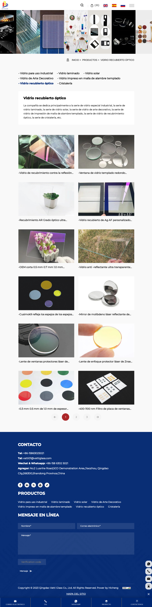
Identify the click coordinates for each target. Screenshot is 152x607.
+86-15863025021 (33, 453)
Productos (89, 60)
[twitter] (33, 485)
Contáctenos (137, 604)
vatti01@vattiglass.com (37, 458)
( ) (94, 5)
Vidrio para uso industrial (36, 73)
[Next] (97, 421)
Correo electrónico (15, 604)
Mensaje (26, 571)
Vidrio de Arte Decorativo (36, 78)
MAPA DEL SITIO (76, 593)
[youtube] (40, 485)
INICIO (75, 60)
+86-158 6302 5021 (57, 463)
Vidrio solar (92, 73)
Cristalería (65, 83)
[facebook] (20, 485)
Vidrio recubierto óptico (117, 60)
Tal (45, 604)
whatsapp (76, 604)
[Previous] (55, 421)
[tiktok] (47, 485)
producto (106, 604)
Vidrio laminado (69, 73)
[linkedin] (27, 485)
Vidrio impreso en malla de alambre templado (89, 78)
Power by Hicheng (107, 587)
